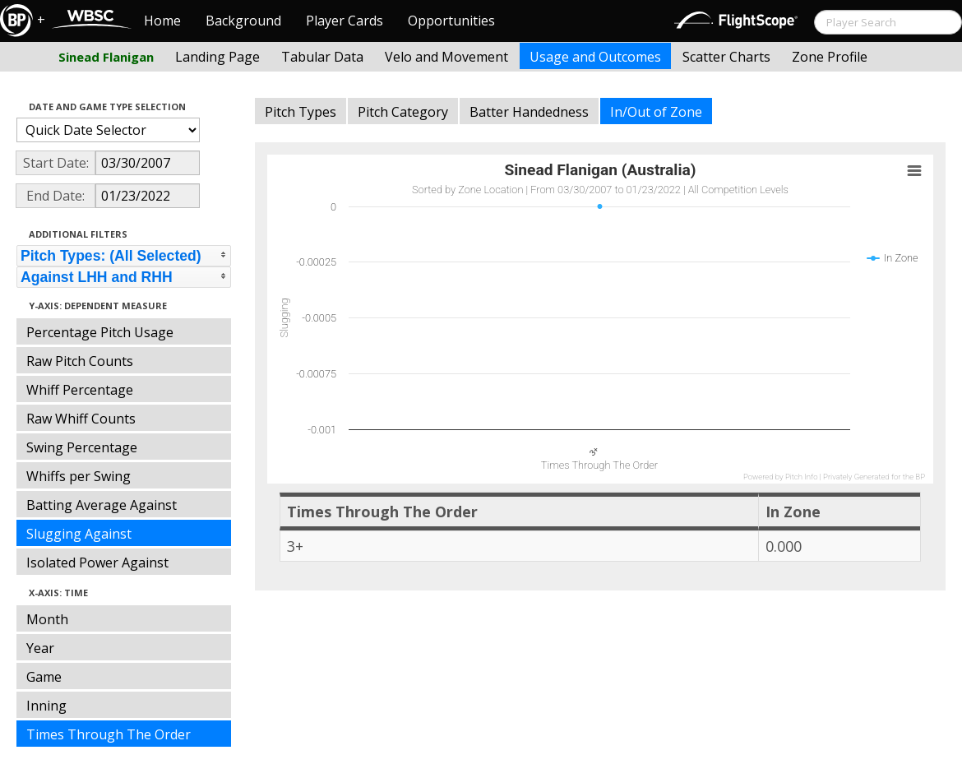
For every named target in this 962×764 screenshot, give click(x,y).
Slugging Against (79, 534)
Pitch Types (300, 112)
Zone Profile (829, 57)
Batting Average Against (101, 505)
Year (40, 648)
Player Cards (344, 21)
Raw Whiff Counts (81, 419)
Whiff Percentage (79, 390)
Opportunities (451, 21)
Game (44, 677)
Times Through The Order (108, 734)
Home (162, 21)
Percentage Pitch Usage (99, 332)
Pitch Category (403, 112)
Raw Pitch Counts (79, 361)
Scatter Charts (726, 57)
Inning (46, 706)
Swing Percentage (81, 447)
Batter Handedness (529, 112)
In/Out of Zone (656, 112)
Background (243, 21)
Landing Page (217, 57)
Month (47, 619)
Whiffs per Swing (78, 476)
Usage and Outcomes (595, 57)
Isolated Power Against (97, 562)
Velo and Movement (446, 57)
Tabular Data (322, 57)
